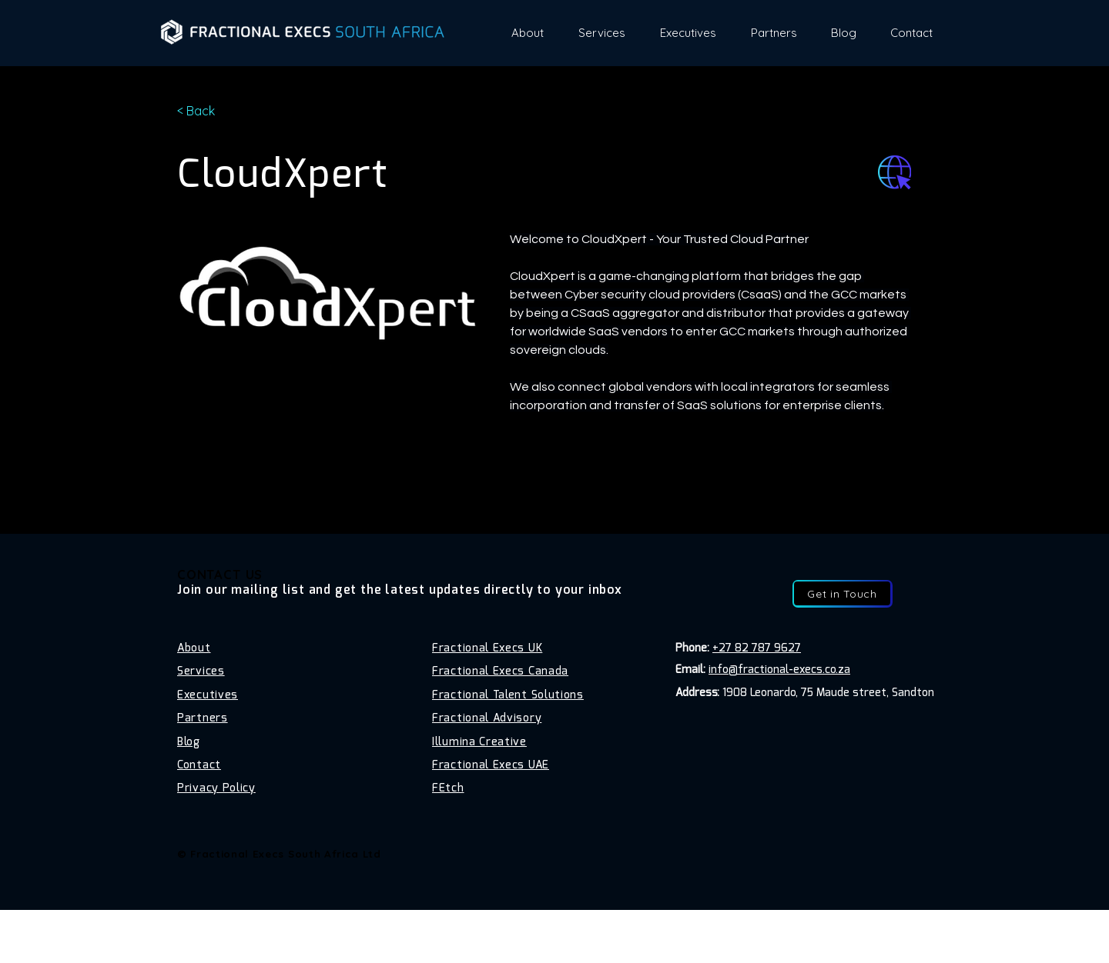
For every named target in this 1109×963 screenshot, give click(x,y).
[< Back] (207, 111)
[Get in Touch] (842, 593)
